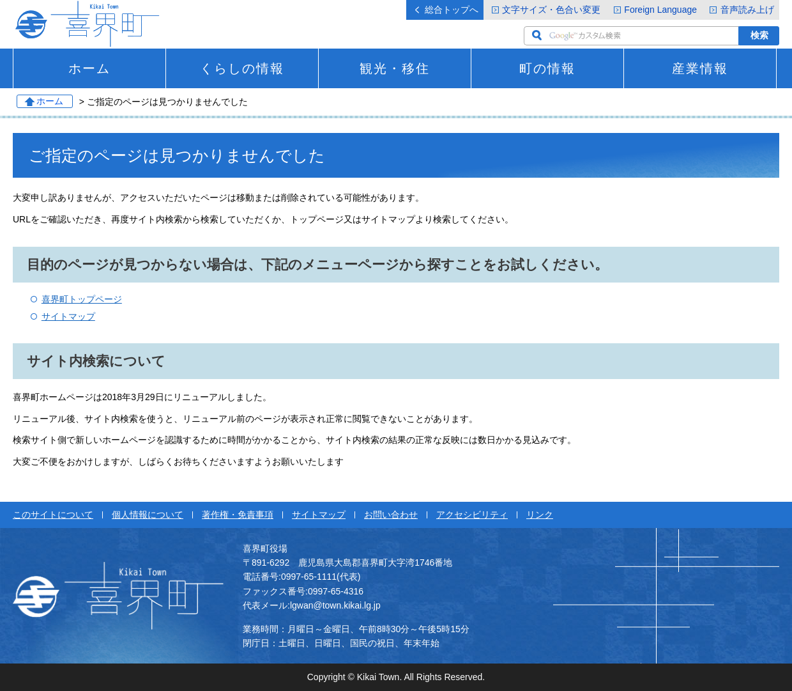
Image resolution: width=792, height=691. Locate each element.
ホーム (89, 68)
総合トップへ (451, 9)
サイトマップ (68, 316)
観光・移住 (395, 68)
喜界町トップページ (82, 299)
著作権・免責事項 (237, 514)
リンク (539, 514)
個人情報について (147, 514)
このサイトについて (53, 514)
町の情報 (547, 68)
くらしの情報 (242, 68)
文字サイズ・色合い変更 (551, 9)
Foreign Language (660, 9)
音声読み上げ (747, 9)
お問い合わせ (391, 514)
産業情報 (700, 68)
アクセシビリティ (472, 514)
